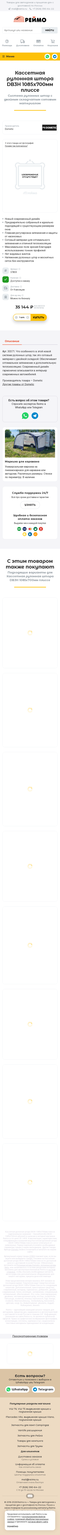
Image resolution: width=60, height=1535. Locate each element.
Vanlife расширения (30, 1430)
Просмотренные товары (30, 1336)
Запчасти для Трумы (30, 1446)
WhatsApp (47, 56)
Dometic (15, 1250)
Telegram (55, 56)
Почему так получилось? (16, 146)
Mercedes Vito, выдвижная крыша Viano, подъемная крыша (30, 1418)
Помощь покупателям (30, 1473)
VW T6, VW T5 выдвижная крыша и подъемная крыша (30, 1410)
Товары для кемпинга (30, 1440)
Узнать (30, 504)
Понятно (12, 1526)
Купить (38, 317)
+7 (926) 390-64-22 (43, 8)
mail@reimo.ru (19, 8)
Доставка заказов (30, 1457)
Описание (12, 341)
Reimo (30, 19)
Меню (8, 56)
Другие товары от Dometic (18, 384)
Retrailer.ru (30, 1496)
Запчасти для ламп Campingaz (30, 1425)
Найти (49, 30)
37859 (32, 1256)
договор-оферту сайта (38, 1522)
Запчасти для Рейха (30, 1435)
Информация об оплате (30, 1465)
